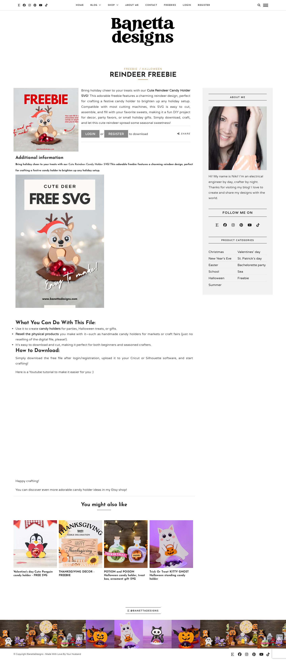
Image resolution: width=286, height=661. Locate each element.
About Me (132, 5)
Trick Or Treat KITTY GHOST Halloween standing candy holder (169, 576)
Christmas (216, 253)
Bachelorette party (252, 266)
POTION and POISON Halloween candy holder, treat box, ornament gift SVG (124, 576)
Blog (93, 5)
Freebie (243, 279)
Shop (111, 5)
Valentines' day (249, 253)
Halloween (216, 279)
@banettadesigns (143, 611)
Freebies (170, 5)
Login (187, 5)
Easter (213, 266)
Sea (240, 273)
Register (204, 5)
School (214, 273)
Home (80, 5)
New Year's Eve (220, 259)
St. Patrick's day (250, 259)
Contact (151, 5)
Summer (215, 286)
